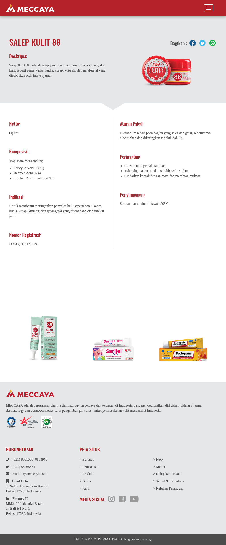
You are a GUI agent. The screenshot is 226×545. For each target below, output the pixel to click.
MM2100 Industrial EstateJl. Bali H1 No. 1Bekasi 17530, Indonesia (24, 509)
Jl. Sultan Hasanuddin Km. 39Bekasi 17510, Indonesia (27, 488)
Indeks (202, 289)
